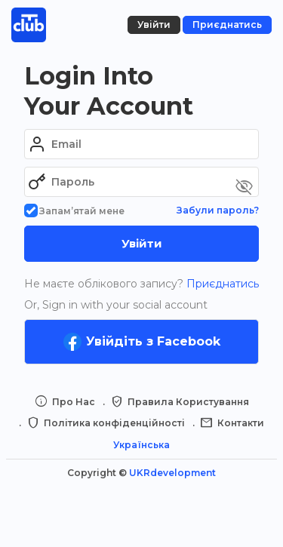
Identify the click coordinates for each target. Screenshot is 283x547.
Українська (141, 444)
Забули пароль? (218, 210)
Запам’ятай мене (74, 210)
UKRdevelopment (172, 472)
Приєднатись (221, 283)
